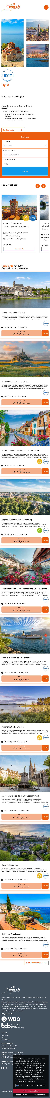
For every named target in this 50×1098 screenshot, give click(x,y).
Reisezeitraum (8, 150)
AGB (2, 1037)
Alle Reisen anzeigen (34, 963)
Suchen (25, 171)
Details (45, 333)
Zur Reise (19, 249)
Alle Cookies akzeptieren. (31, 1091)
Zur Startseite (13, 130)
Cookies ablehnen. (40, 1094)
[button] (37, 186)
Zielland (6, 141)
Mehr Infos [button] (31, 1081)
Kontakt (4, 1033)
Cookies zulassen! (22, 1094)
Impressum (5, 1035)
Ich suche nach (9, 159)
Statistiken (31, 1085)
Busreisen (25, 137)
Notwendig (21, 1085)
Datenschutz (5, 1039)
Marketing (41, 1085)
